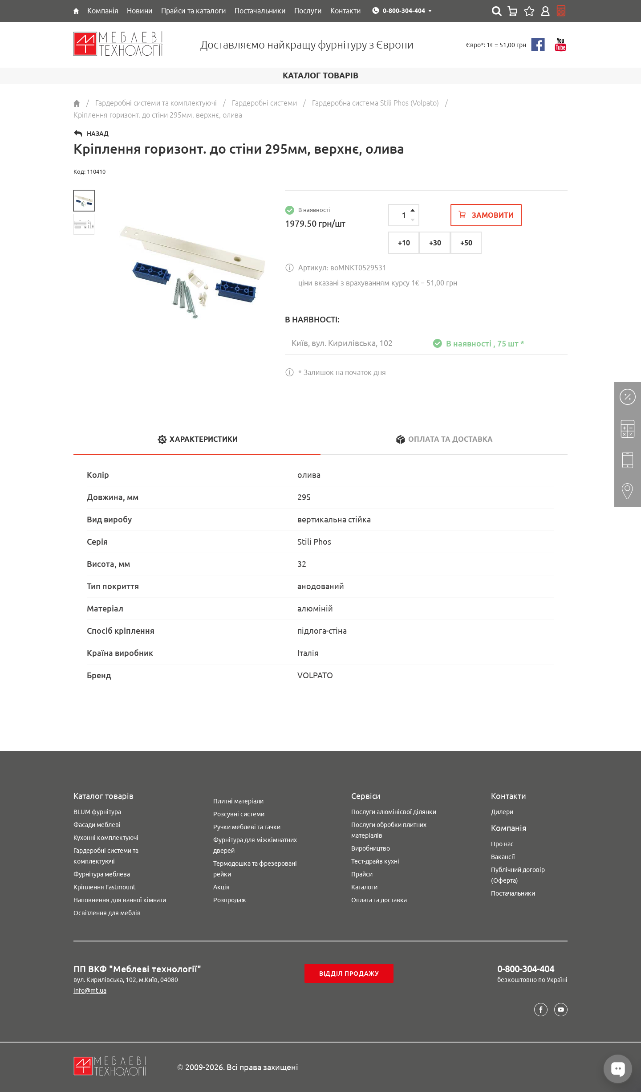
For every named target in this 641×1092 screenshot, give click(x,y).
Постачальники (513, 893)
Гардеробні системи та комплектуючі (105, 856)
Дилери (502, 811)
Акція (221, 887)
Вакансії (503, 856)
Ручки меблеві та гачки (246, 827)
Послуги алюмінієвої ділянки (393, 811)
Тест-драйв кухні (375, 861)
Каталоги (364, 887)
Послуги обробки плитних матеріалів (388, 830)
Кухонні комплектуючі (105, 837)
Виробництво (370, 848)
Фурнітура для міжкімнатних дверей (255, 845)
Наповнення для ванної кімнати (119, 900)
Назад (98, 133)
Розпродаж (229, 900)
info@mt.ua (89, 990)
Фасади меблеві (97, 824)
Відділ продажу (349, 973)
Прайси (362, 874)
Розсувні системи (238, 814)
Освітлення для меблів (107, 913)
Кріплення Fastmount (104, 887)
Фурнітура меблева (101, 874)
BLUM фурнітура (97, 811)
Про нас (502, 844)
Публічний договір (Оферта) (518, 875)
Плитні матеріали (238, 801)
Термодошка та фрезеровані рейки (255, 869)
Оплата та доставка (379, 900)
